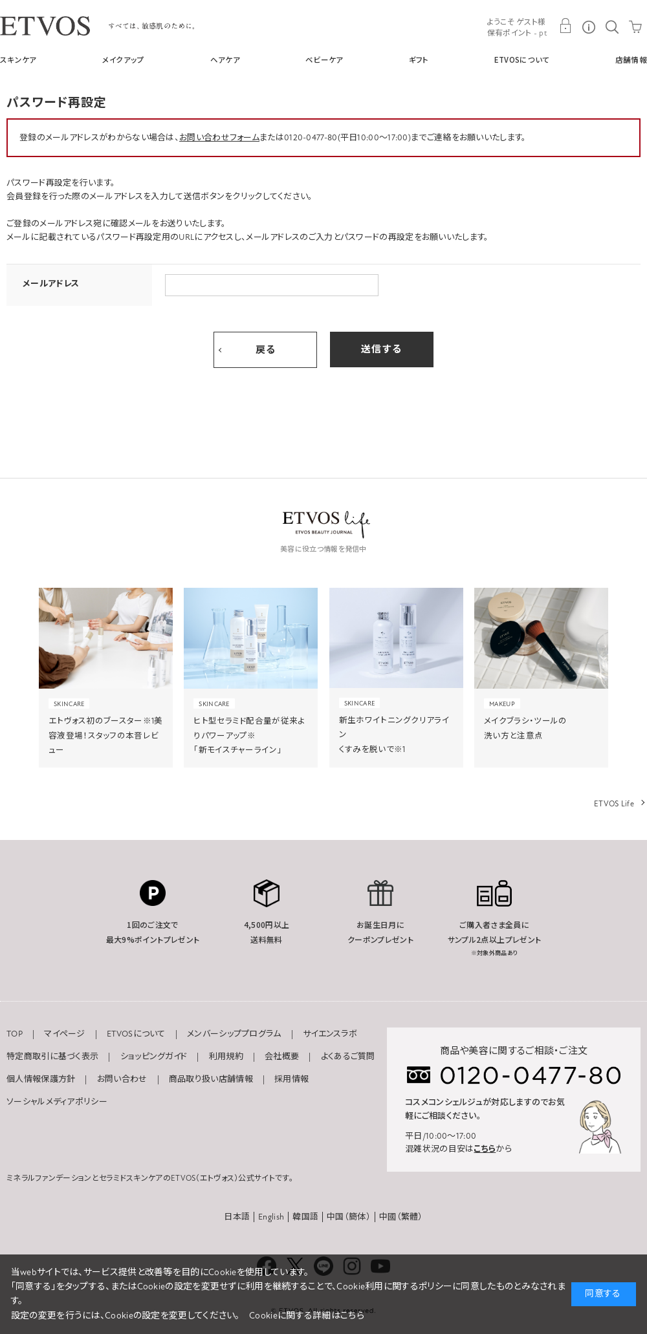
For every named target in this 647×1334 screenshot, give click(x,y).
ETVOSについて (522, 59)
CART (635, 26)
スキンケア (18, 59)
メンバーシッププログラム (234, 1034)
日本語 (237, 1217)
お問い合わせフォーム (219, 138)
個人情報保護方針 (40, 1079)
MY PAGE (565, 26)
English (271, 1217)
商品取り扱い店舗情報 (211, 1079)
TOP (14, 1034)
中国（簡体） (349, 1217)
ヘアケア (225, 59)
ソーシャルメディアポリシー (56, 1102)
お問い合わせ (122, 1079)
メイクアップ (123, 59)
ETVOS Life (614, 804)
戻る (266, 350)
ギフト (419, 59)
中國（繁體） (401, 1217)
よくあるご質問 (348, 1056)
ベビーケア (324, 59)
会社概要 (282, 1056)
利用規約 (226, 1056)
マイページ (64, 1034)
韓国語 (305, 1217)
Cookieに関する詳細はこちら (306, 1315)
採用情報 (291, 1079)
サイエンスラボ (330, 1034)
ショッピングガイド (154, 1056)
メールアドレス (51, 284)
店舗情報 (631, 59)
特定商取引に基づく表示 (52, 1056)
